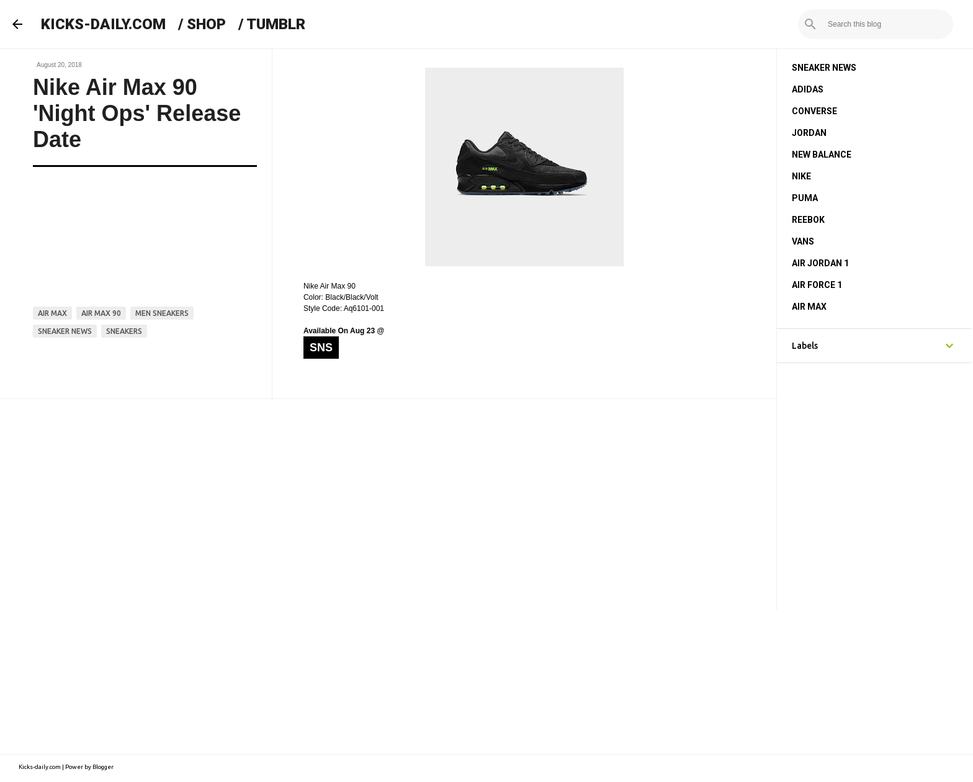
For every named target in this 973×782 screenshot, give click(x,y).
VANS (803, 241)
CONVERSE (814, 111)
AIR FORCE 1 (817, 285)
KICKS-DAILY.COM (103, 24)
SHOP (206, 24)
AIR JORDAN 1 (820, 263)
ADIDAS (807, 89)
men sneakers (162, 313)
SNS (321, 347)
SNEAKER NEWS (824, 68)
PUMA (805, 198)
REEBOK (808, 220)
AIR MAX (809, 307)
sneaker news (65, 331)
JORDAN (809, 133)
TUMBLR (275, 24)
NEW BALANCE (821, 155)
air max (52, 313)
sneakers (124, 331)
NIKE (801, 176)
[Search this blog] (888, 24)
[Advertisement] (388, 504)
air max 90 (101, 313)
